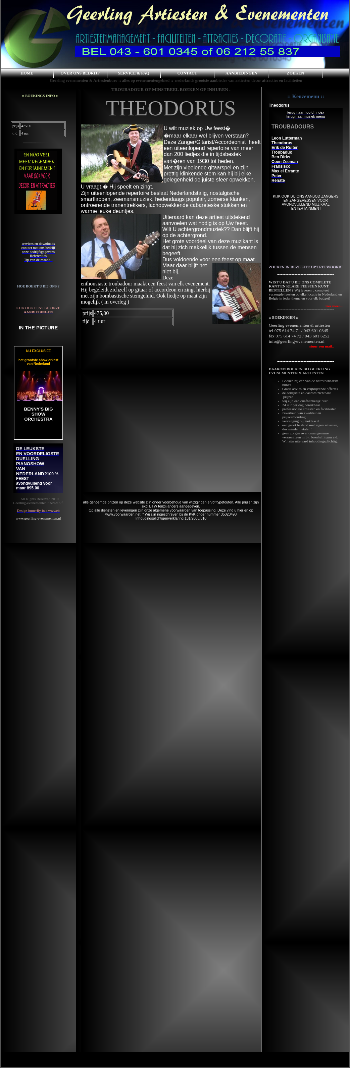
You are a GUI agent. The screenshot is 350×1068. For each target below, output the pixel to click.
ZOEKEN (295, 73)
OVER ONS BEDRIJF (80, 73)
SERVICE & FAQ (133, 73)
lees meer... (334, 306)
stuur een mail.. (301, 346)
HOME (26, 73)
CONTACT (187, 73)
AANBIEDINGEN (241, 73)
